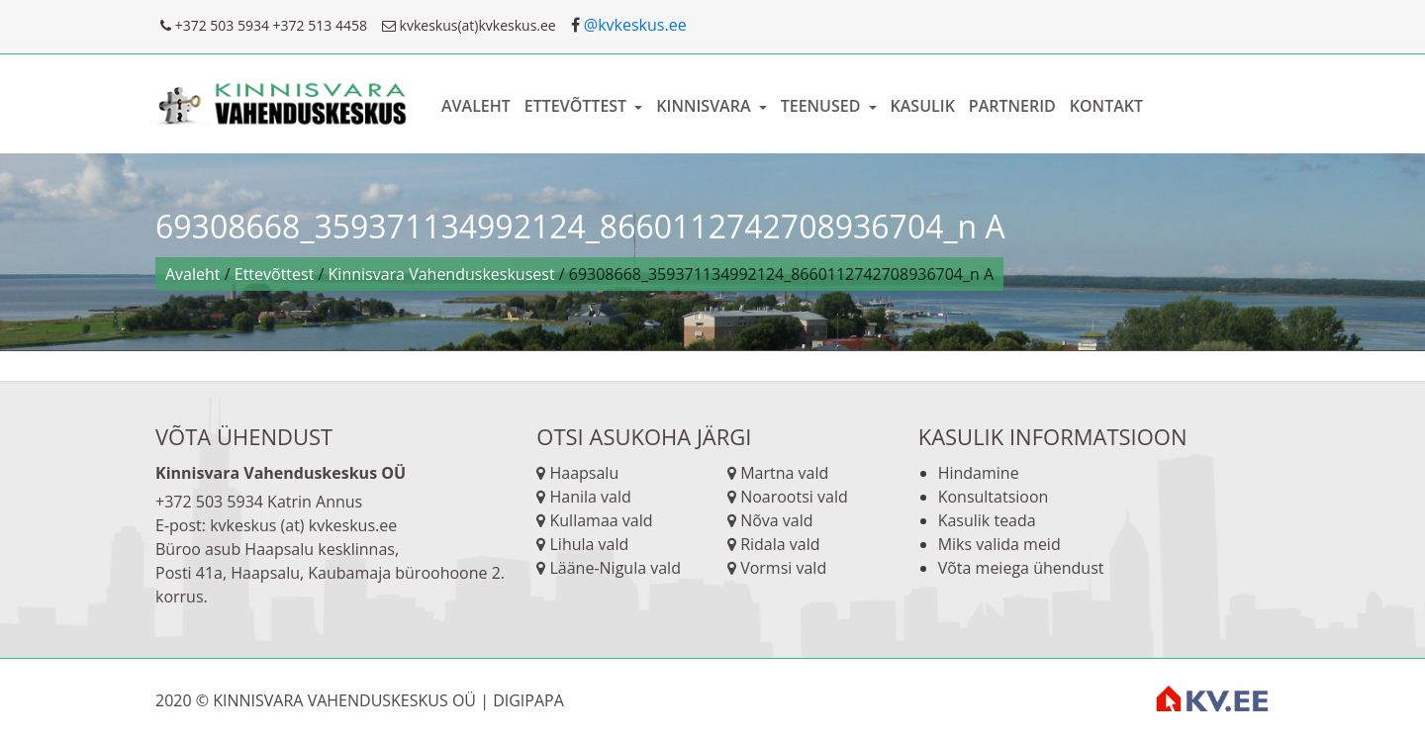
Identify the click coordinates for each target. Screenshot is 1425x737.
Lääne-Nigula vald (613, 568)
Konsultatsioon (993, 496)
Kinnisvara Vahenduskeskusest (442, 274)
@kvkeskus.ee (635, 25)
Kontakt (1106, 106)
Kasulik (923, 106)
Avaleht (476, 106)
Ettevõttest (577, 106)
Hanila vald (588, 496)
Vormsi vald (781, 568)
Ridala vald (778, 544)
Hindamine (978, 473)
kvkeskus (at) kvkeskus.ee (303, 525)
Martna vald (782, 473)
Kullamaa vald (598, 520)
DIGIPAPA (528, 700)
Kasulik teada (987, 520)
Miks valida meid (999, 544)
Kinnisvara (705, 106)
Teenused (823, 106)
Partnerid (1012, 106)
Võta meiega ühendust (1021, 568)
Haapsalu (583, 473)
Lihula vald (586, 544)
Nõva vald (774, 520)
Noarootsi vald (792, 496)
